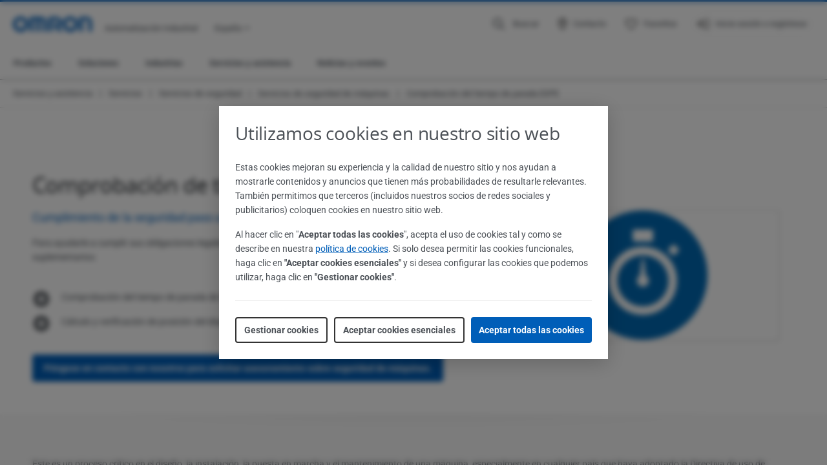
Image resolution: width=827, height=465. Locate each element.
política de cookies (351, 248)
